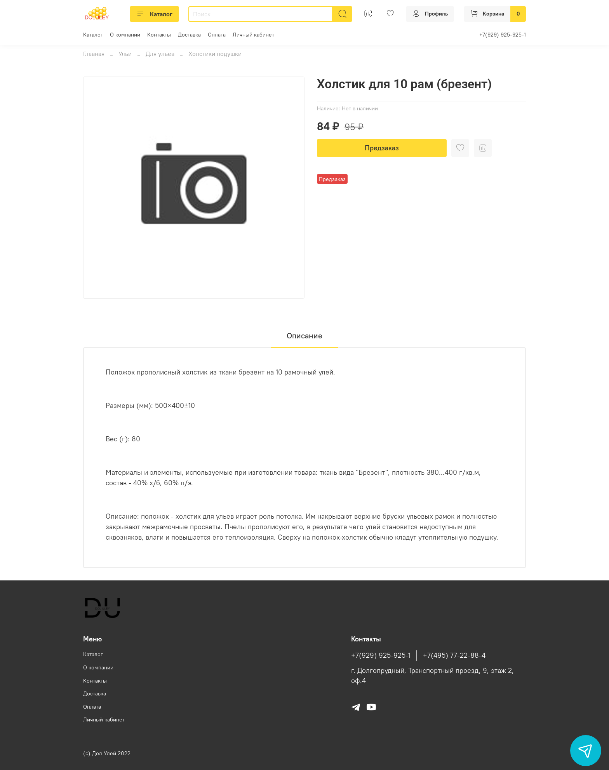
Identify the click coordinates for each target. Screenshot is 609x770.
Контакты (159, 34)
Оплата (217, 34)
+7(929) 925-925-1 (502, 34)
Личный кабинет (253, 34)
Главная (93, 53)
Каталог (154, 14)
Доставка (189, 34)
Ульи (125, 53)
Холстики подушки (215, 53)
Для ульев (160, 53)
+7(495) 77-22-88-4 (454, 655)
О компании (125, 34)
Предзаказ (382, 147)
